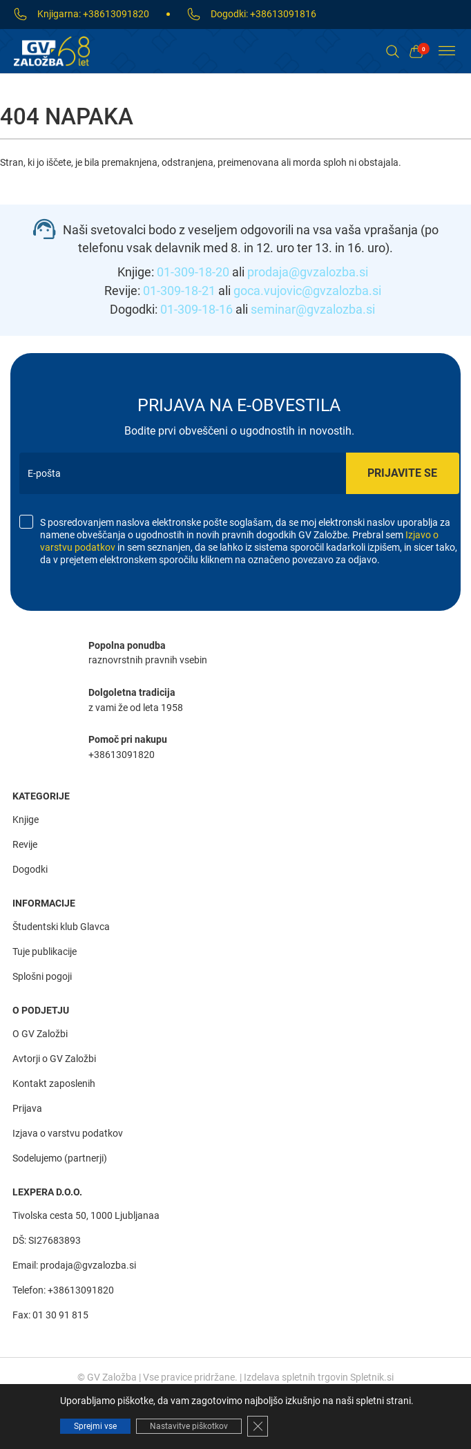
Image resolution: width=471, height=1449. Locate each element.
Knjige (25, 819)
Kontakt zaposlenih (53, 1083)
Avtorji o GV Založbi (54, 1058)
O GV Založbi (40, 1033)
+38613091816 (283, 14)
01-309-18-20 (193, 272)
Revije (24, 844)
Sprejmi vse (95, 1426)
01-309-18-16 (196, 309)
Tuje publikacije (44, 951)
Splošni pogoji (42, 976)
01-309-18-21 (179, 290)
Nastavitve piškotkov (189, 1426)
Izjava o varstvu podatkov (67, 1133)
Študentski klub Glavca (61, 926)
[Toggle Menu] (447, 50)
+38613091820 (116, 14)
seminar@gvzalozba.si (313, 309)
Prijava (27, 1108)
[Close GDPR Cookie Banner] (257, 1426)
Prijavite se (402, 473)
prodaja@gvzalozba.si (307, 272)
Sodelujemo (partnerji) (59, 1158)
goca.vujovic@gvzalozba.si (307, 290)
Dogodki (30, 869)
